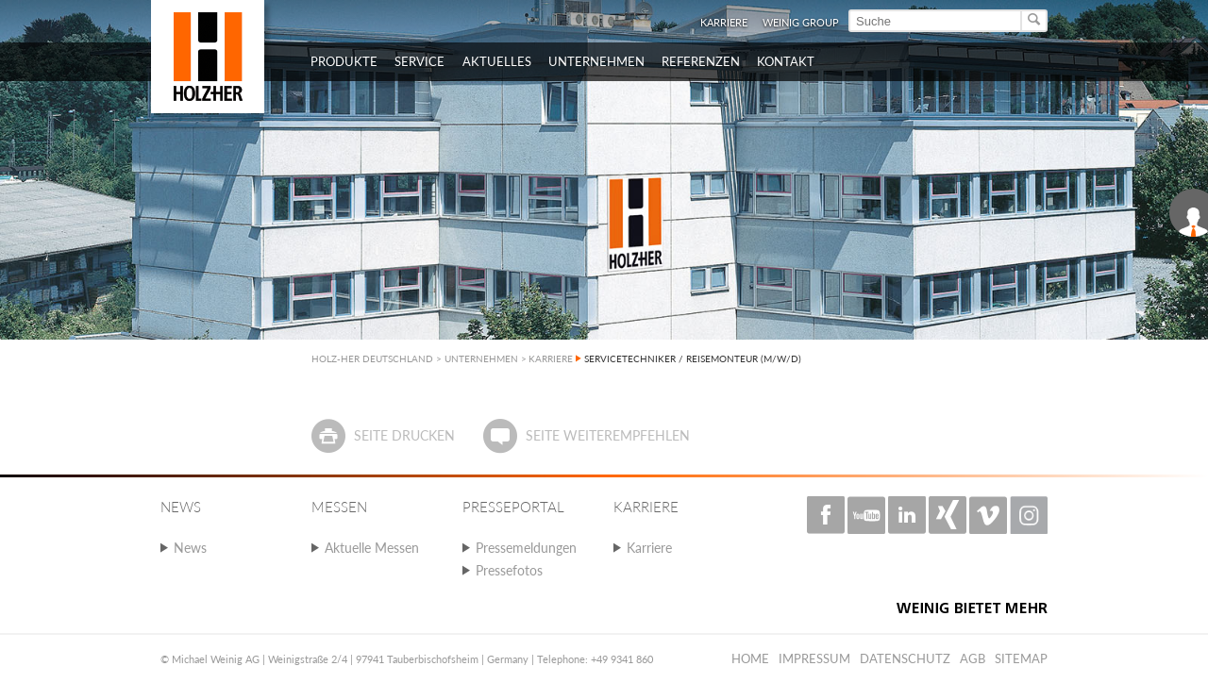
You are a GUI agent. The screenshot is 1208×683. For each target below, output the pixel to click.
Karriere (723, 22)
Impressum (814, 658)
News (190, 548)
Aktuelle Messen (372, 548)
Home (750, 658)
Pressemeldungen (526, 548)
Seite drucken (404, 435)
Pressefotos (509, 570)
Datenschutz (905, 658)
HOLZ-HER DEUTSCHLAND (372, 358)
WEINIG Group (801, 22)
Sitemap (1021, 658)
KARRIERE (550, 358)
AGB (972, 658)
